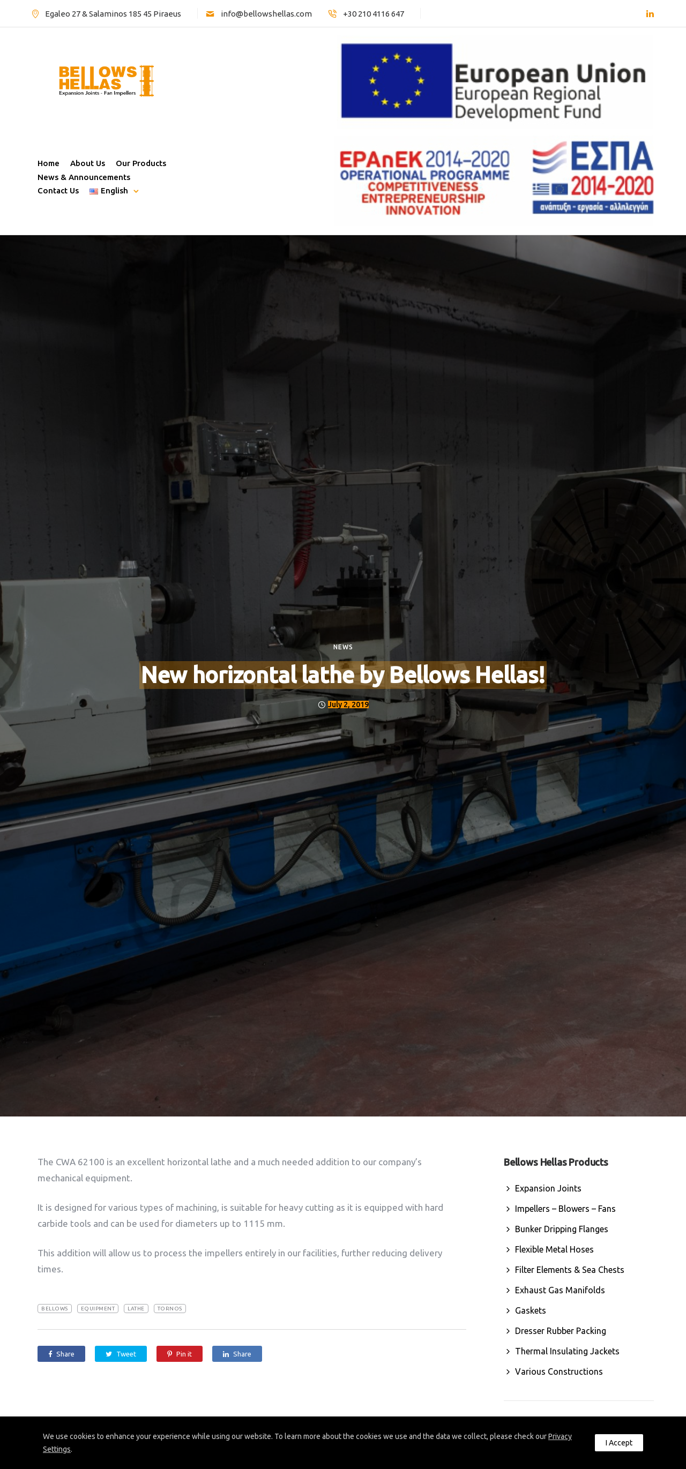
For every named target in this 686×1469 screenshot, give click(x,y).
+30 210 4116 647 (373, 13)
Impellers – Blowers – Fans (565, 1208)
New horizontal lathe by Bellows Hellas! (343, 674)
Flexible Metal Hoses (554, 1249)
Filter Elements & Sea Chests (569, 1270)
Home (48, 163)
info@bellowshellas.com (266, 13)
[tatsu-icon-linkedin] (650, 13)
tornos (170, 1308)
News (343, 647)
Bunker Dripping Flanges (561, 1229)
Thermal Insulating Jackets (567, 1351)
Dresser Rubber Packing (560, 1331)
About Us (87, 163)
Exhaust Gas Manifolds (560, 1290)
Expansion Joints (548, 1188)
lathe (136, 1308)
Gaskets (530, 1310)
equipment (98, 1308)
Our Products (141, 163)
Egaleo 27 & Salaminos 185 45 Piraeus (113, 13)
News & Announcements (84, 177)
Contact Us (58, 190)
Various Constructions (559, 1371)
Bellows (54, 1308)
